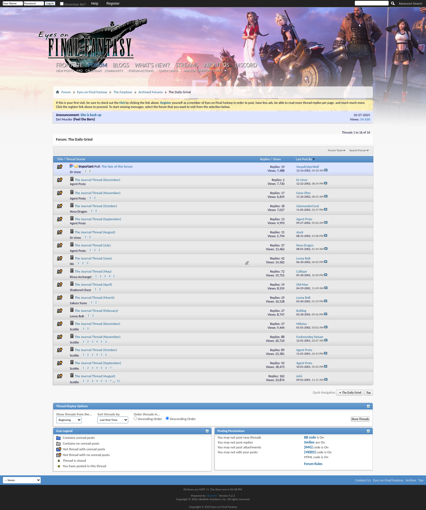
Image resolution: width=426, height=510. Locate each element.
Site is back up (90, 115)
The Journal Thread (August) (95, 232)
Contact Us (363, 480)
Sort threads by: (108, 414)
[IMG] (308, 447)
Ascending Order (148, 419)
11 (118, 381)
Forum (97, 65)
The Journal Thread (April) (93, 284)
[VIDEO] (310, 452)
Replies (265, 159)
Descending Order (181, 419)
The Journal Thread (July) (93, 245)
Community (113, 70)
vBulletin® (212, 495)
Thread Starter (76, 159)
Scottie (74, 329)
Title (60, 159)
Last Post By (305, 159)
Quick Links (168, 70)
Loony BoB (77, 316)
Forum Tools (335, 150)
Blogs (121, 65)
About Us (216, 65)
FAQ (80, 70)
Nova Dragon (78, 211)
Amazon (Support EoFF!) (203, 70)
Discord (246, 65)
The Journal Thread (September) (98, 219)
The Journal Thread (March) (95, 297)
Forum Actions (141, 70)
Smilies (309, 442)
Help (94, 3)
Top (368, 392)
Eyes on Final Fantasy (92, 92)
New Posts (65, 70)
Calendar (93, 70)
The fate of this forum (117, 166)
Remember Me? (73, 4)
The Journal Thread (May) (93, 271)
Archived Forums (151, 92)
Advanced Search (410, 3)
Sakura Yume (78, 303)
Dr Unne (75, 172)
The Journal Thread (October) (96, 206)
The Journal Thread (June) (93, 258)
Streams (187, 65)
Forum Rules (313, 464)
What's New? (152, 65)
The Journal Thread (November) (97, 193)
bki (72, 264)
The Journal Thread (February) (96, 311)
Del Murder (64, 119)
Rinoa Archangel (80, 277)
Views (277, 159)
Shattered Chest (80, 290)
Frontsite (69, 65)
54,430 (365, 119)
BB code (310, 437)
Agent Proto (78, 184)
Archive (411, 480)
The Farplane (122, 92)
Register (112, 3)
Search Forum (357, 150)
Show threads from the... (74, 414)
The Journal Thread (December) (97, 180)
